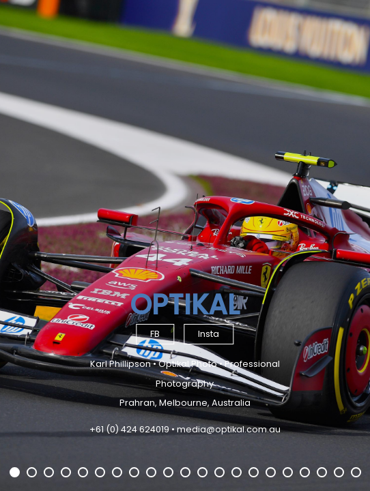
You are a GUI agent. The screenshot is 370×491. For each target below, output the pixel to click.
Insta (208, 334)
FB (155, 334)
